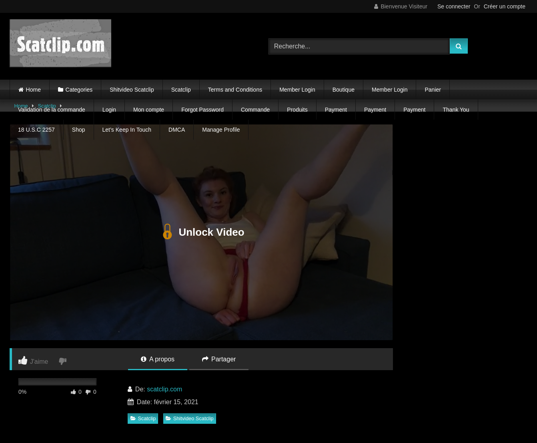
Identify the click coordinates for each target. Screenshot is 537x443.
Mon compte (148, 109)
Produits (297, 109)
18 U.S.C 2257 (36, 129)
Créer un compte (504, 6)
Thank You (456, 109)
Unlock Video (201, 232)
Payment (336, 109)
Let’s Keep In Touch (126, 129)
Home (33, 89)
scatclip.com (164, 389)
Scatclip (181, 89)
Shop (78, 129)
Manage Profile (221, 129)
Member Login (297, 89)
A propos (157, 359)
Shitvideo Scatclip (132, 89)
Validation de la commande (51, 109)
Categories (79, 89)
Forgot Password (202, 109)
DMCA (176, 129)
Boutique (344, 89)
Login (109, 109)
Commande (255, 109)
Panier (433, 89)
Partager (219, 359)
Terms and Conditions (235, 89)
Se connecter (454, 6)
